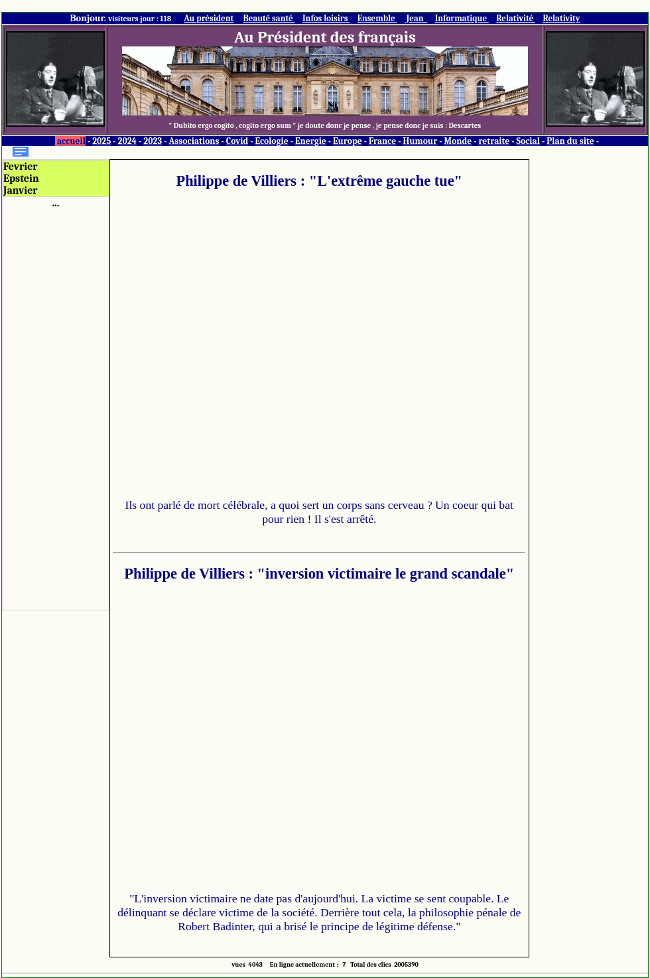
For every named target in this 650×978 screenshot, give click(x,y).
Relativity (561, 18)
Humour (420, 141)
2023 (152, 141)
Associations (193, 141)
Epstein (21, 178)
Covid (237, 141)
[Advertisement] (56, 408)
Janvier (20, 190)
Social (528, 141)
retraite (493, 141)
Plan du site (570, 141)
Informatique (462, 18)
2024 (127, 141)
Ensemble (377, 18)
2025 (101, 141)
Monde (458, 141)
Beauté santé (269, 18)
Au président (208, 18)
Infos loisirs (326, 18)
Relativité (515, 18)
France (382, 141)
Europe (347, 141)
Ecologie (271, 141)
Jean (416, 18)
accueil (71, 141)
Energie (310, 141)
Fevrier (20, 167)
